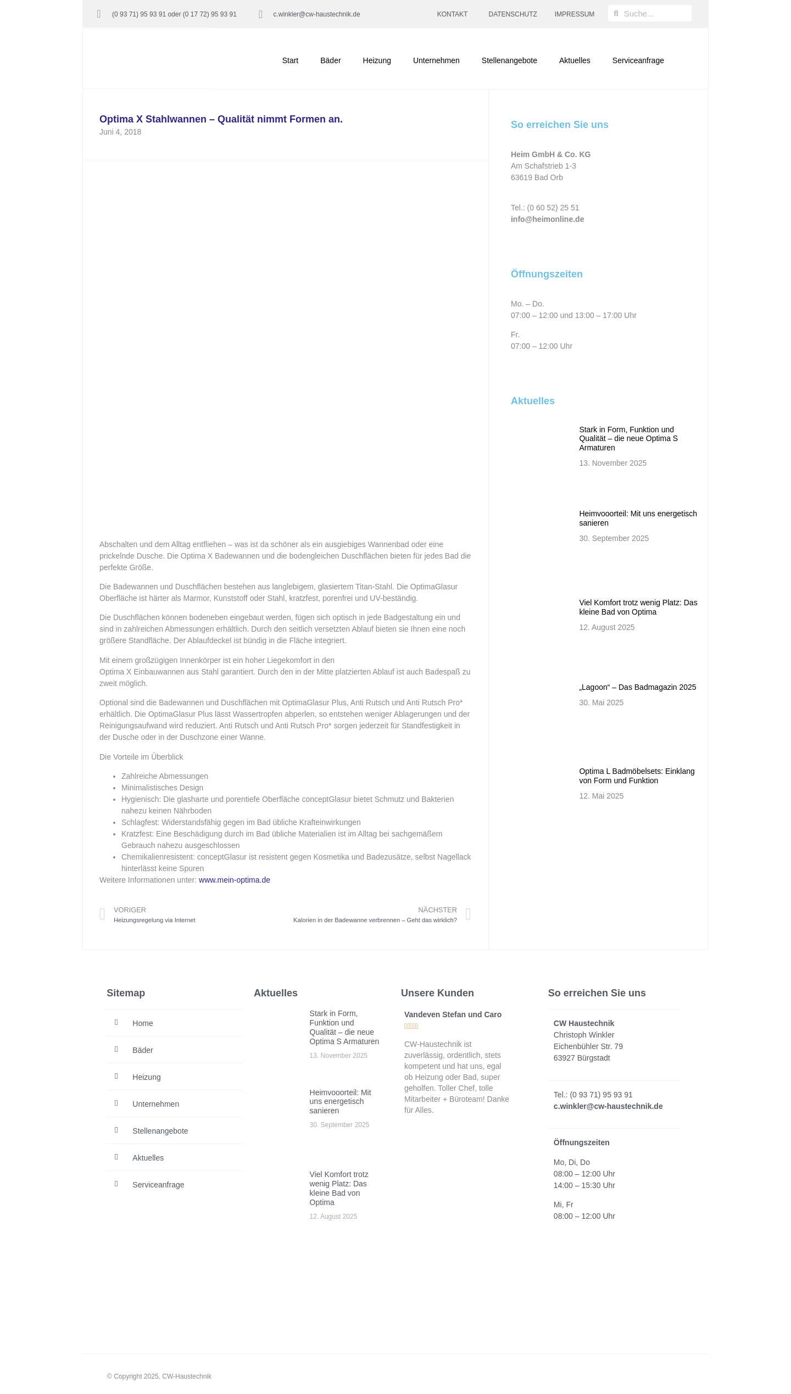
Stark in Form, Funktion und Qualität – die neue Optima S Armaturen (628, 439)
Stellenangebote (509, 60)
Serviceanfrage (638, 60)
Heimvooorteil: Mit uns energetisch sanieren (340, 1102)
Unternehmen (436, 60)
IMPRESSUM (575, 14)
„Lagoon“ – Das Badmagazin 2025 (637, 687)
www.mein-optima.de (234, 880)
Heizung (377, 60)
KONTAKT (452, 14)
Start (290, 60)
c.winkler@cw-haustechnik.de (316, 14)
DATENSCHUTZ (513, 14)
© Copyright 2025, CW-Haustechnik (159, 1376)
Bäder (330, 60)
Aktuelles (575, 60)
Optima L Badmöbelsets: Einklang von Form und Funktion (636, 776)
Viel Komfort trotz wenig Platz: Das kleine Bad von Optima (638, 607)
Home (142, 1023)
